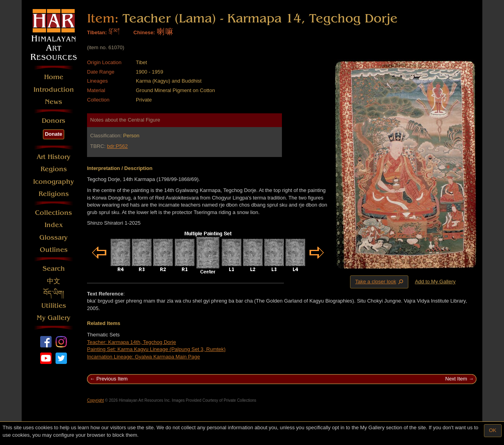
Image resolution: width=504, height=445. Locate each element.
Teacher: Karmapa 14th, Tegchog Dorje (131, 342)
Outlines (54, 249)
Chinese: (144, 32)
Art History (53, 157)
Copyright (95, 400)
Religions (54, 194)
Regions (54, 169)
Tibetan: (97, 32)
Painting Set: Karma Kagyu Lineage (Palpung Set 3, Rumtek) (156, 349)
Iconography (53, 181)
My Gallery (53, 317)
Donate (53, 134)
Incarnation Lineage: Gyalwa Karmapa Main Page (143, 357)
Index (53, 225)
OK (493, 430)
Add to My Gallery (435, 281)
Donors (53, 120)
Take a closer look (380, 281)
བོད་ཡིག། (53, 293)
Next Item (456, 379)
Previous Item (112, 379)
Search (54, 268)
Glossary (53, 237)
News (53, 101)
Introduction (53, 89)
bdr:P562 (117, 146)
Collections (53, 212)
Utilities (53, 305)
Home (53, 77)
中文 (53, 281)
